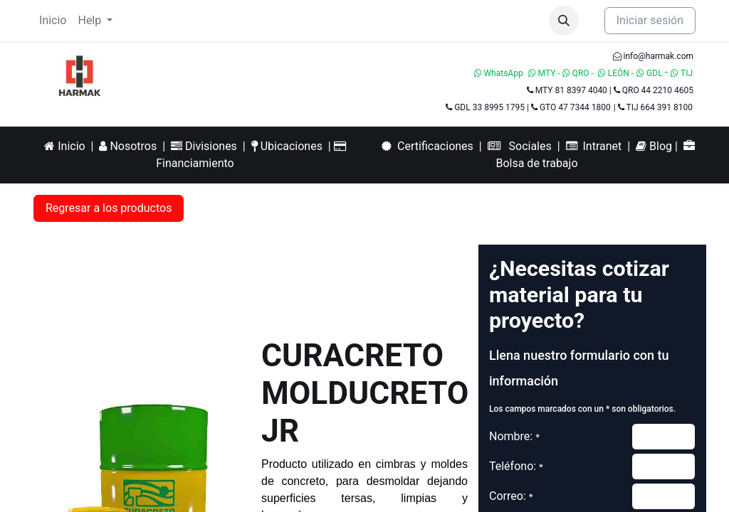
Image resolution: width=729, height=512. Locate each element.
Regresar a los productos (109, 208)
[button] (564, 21)
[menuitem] (52, 20)
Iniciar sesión (650, 20)
